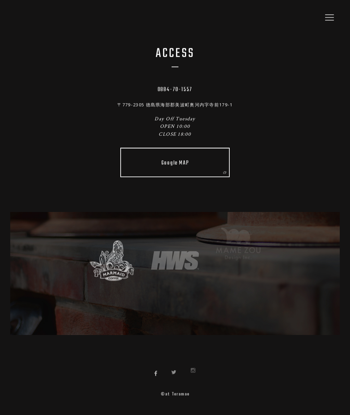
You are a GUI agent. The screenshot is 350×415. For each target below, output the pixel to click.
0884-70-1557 (175, 89)
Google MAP (193, 165)
